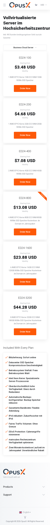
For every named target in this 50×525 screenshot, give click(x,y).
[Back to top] (25, 517)
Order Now (25, 88)
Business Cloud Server (25, 47)
